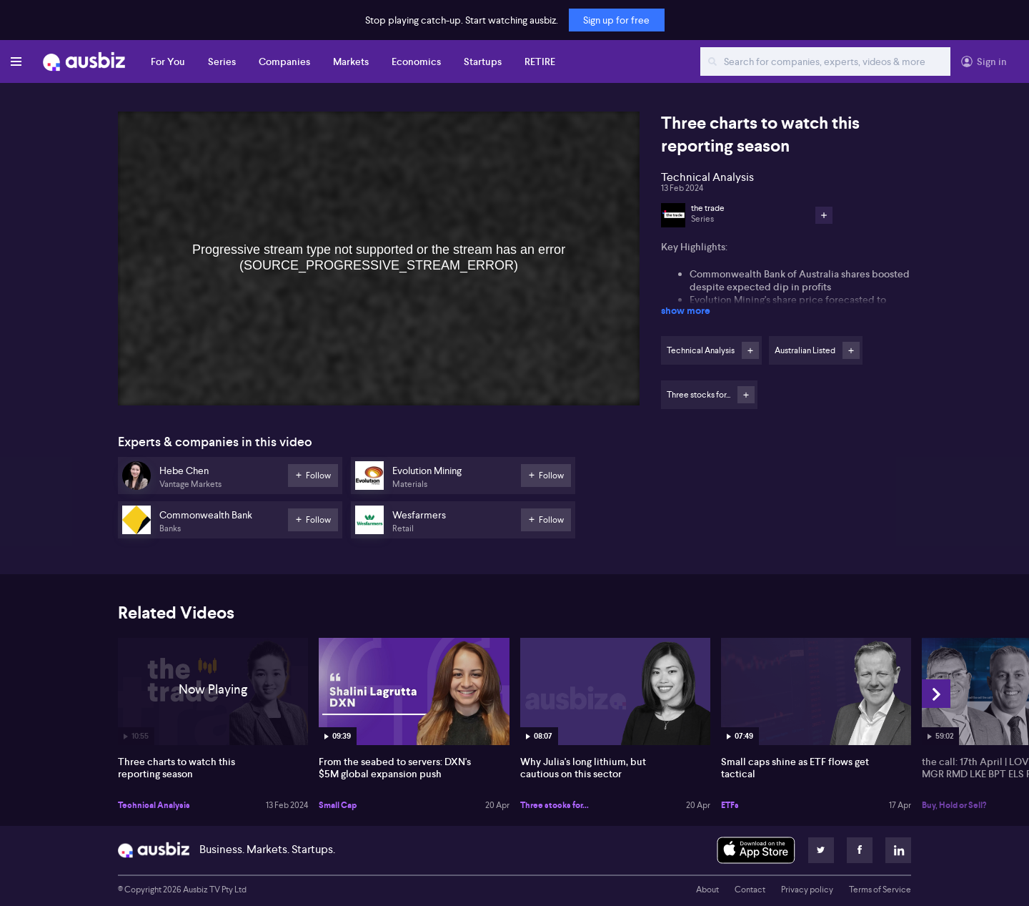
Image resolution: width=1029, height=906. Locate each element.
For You (168, 61)
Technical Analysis (154, 805)
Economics (416, 61)
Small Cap (338, 805)
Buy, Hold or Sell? (954, 805)
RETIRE (540, 61)
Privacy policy (807, 889)
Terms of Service (880, 889)
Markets (351, 61)
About (707, 889)
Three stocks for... (554, 805)
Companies (284, 61)
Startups (483, 61)
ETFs (730, 805)
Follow (750, 350)
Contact (750, 889)
